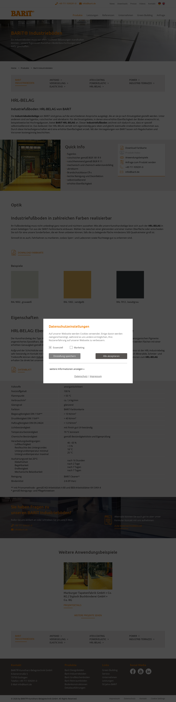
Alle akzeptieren (111, 356)
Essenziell (57, 347)
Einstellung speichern (64, 356)
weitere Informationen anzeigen (67, 369)
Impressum (96, 376)
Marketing (78, 347)
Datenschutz (81, 376)
